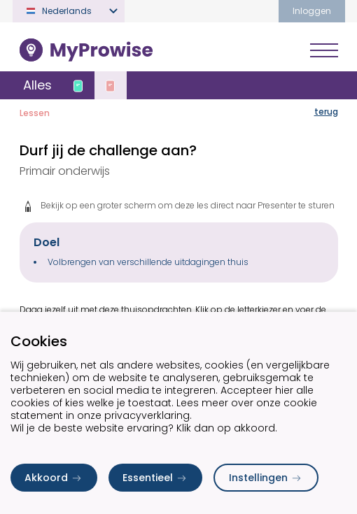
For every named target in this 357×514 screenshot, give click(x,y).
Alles (37, 85)
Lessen (35, 113)
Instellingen (266, 478)
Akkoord (53, 478)
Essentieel (155, 478)
